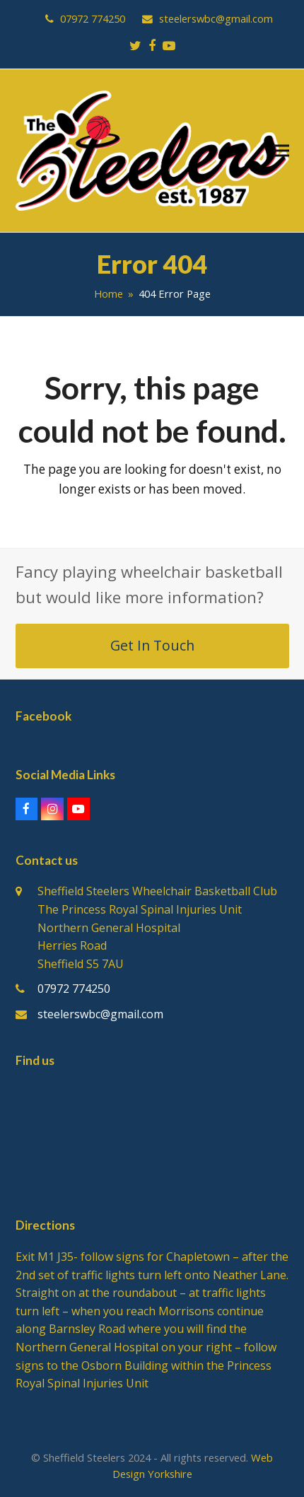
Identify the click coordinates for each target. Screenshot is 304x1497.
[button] (281, 151)
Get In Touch (152, 645)
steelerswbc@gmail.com (100, 1014)
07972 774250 (73, 988)
